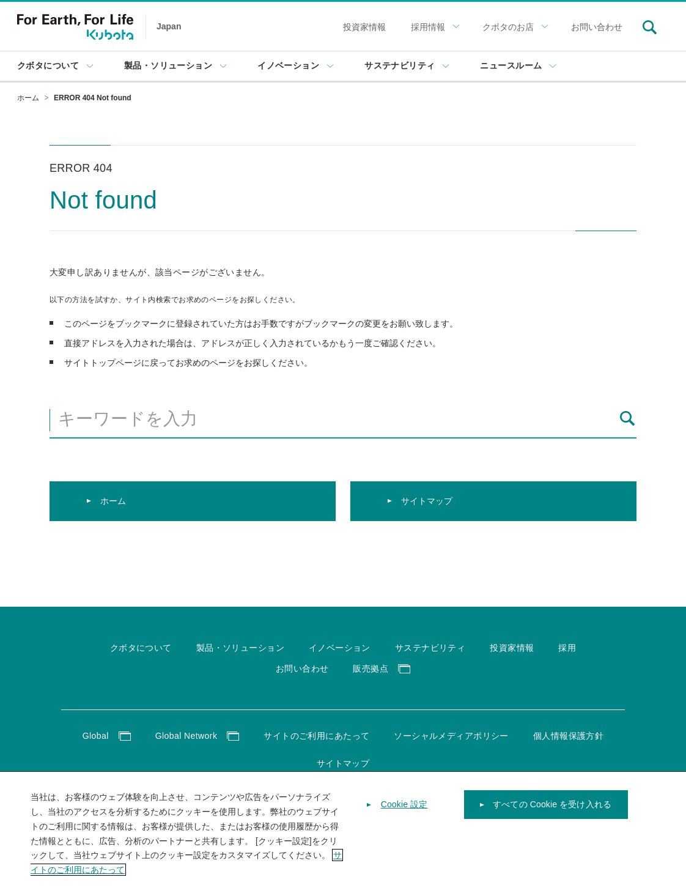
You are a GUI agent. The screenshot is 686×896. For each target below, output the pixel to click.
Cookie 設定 (404, 807)
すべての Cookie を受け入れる (552, 807)
